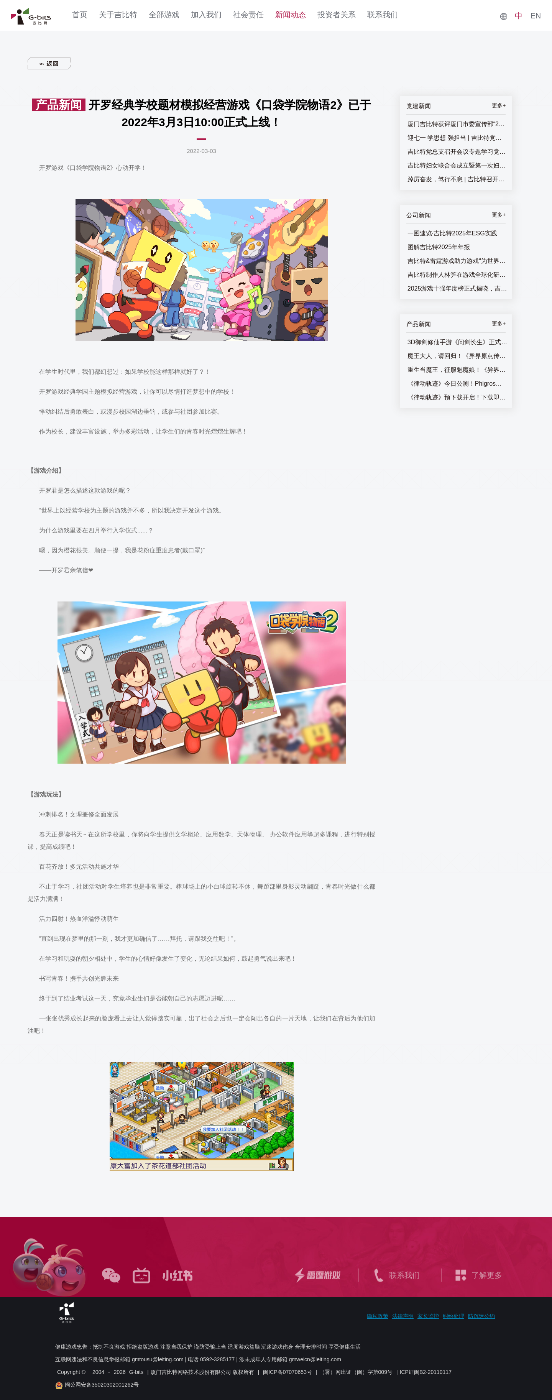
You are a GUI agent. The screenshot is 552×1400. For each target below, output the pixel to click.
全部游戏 (164, 14)
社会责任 (248, 14)
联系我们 (382, 14)
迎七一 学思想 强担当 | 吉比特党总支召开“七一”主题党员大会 (457, 138)
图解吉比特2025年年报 (438, 247)
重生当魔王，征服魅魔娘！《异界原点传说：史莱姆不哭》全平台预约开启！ (457, 369)
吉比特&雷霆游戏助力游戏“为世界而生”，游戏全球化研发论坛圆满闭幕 (457, 261)
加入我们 (206, 14)
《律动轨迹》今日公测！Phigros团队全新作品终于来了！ (457, 383)
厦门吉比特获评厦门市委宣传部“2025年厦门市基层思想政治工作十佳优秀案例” (457, 124)
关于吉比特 (118, 14)
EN (535, 16)
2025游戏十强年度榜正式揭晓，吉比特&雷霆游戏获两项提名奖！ (457, 288)
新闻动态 (290, 14)
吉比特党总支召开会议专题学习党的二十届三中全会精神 (457, 151)
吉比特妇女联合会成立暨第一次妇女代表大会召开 (457, 165)
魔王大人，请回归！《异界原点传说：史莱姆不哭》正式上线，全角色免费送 (457, 356)
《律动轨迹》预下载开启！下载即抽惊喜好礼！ (457, 397)
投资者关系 (336, 14)
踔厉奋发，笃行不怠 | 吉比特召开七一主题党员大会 (457, 179)
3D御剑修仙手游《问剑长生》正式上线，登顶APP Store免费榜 (457, 342)
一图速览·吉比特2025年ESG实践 (452, 233)
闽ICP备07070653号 (287, 1372)
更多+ (499, 105)
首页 (79, 14)
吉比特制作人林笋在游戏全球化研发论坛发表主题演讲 (457, 274)
